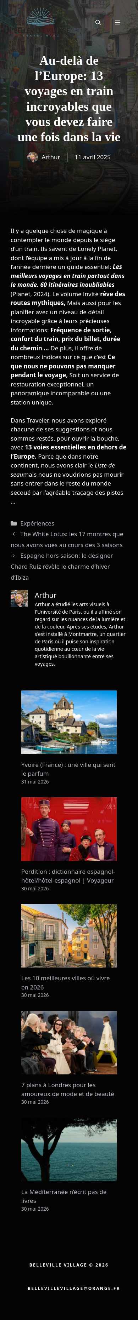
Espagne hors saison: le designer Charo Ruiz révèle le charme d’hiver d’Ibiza (62, 566)
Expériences (37, 523)
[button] (98, 22)
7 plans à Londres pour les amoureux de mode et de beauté (67, 1089)
